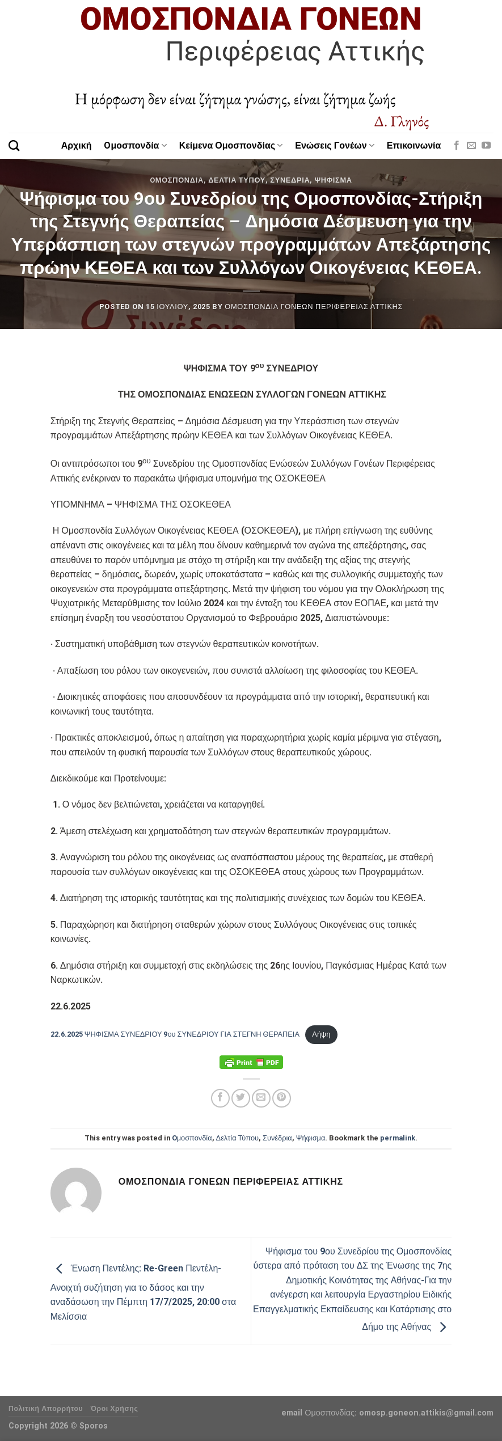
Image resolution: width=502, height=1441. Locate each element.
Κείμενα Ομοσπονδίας (231, 145)
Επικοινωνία (414, 145)
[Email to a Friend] (261, 1098)
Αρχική (76, 145)
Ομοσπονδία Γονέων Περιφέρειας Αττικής (314, 306)
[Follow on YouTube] (486, 146)
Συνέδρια (290, 180)
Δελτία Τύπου (236, 180)
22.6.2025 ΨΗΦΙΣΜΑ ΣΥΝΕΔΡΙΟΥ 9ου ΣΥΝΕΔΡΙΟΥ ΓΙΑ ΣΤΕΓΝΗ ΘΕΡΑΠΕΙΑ (174, 1034)
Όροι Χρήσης (114, 1409)
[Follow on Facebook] (456, 146)
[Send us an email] (471, 146)
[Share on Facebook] (220, 1098)
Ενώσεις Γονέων (334, 145)
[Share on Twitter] (240, 1098)
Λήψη (321, 1034)
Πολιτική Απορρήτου (46, 1409)
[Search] (14, 145)
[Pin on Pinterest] (281, 1098)
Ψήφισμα (333, 180)
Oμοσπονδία (135, 145)
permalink (397, 1138)
